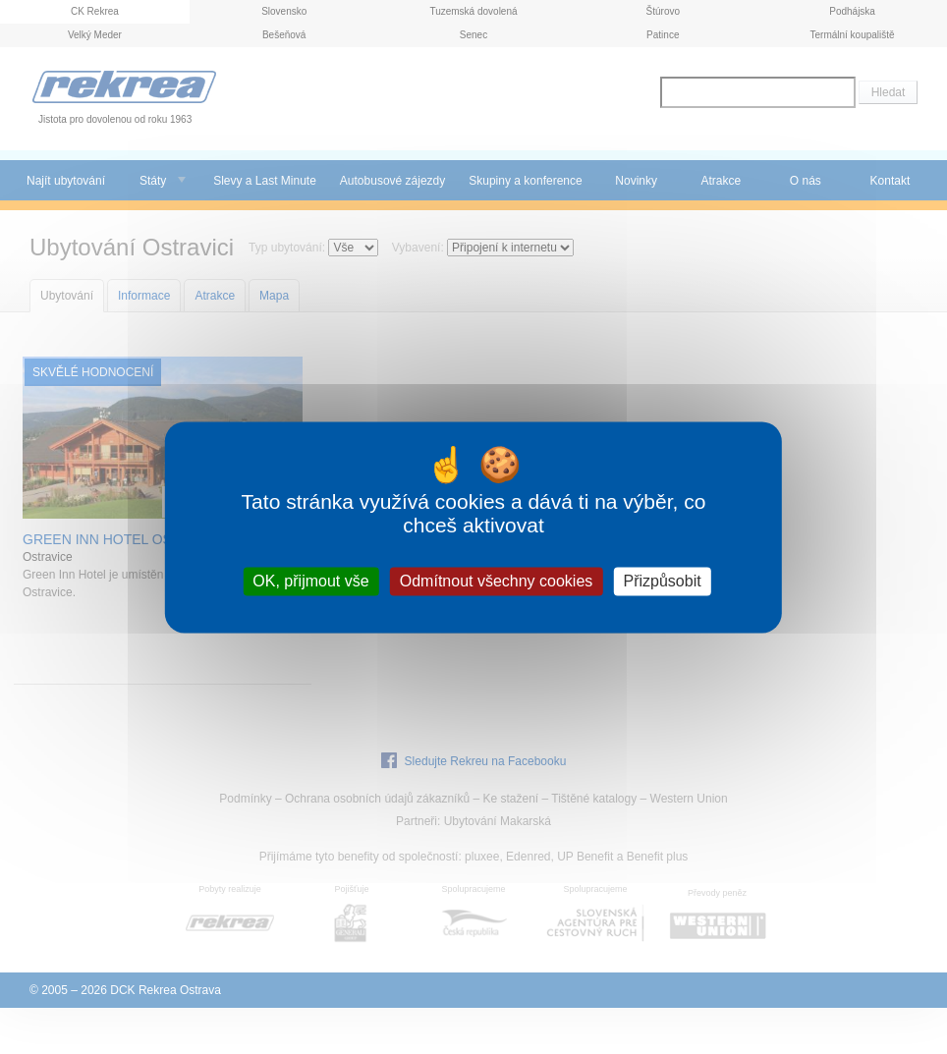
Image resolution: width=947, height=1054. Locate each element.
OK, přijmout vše (310, 581)
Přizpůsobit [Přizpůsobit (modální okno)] (661, 581)
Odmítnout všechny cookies (496, 581)
